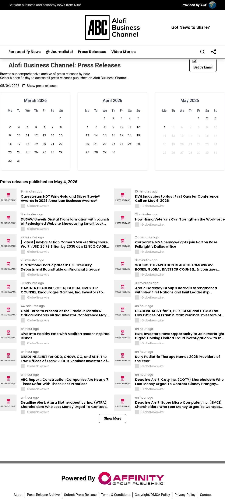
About (18, 495)
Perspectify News (24, 52)
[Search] (202, 52)
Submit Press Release (80, 495)
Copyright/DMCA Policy (152, 495)
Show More (112, 418)
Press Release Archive (43, 495)
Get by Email (202, 64)
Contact (206, 495)
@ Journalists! (59, 52)
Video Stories (123, 52)
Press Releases (92, 52)
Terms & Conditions (115, 495)
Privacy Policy (185, 495)
